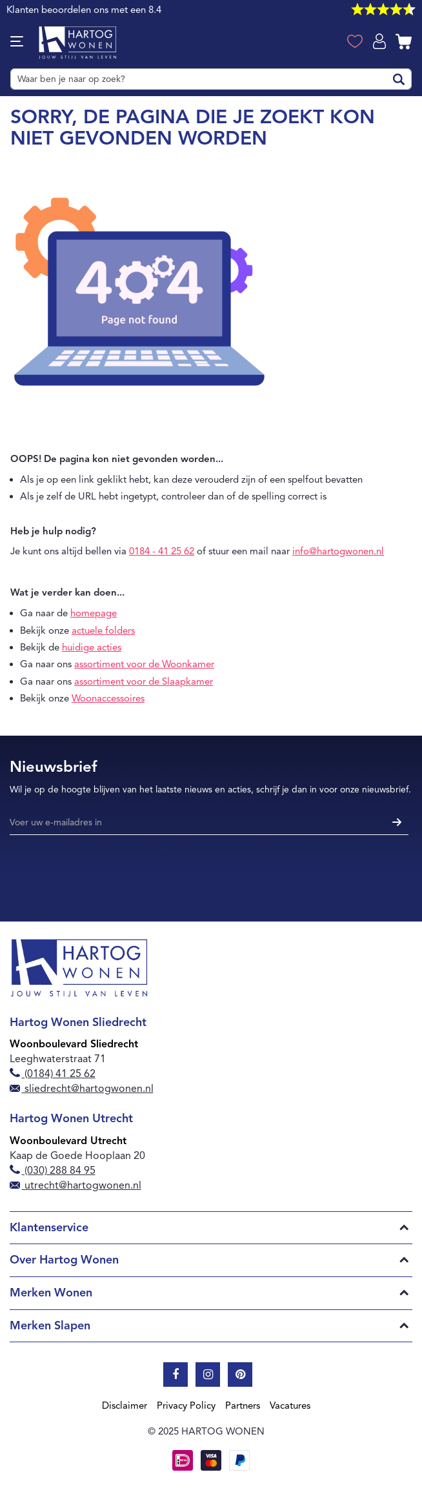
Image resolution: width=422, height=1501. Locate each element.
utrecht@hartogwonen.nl (75, 1185)
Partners (242, 1405)
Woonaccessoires (108, 698)
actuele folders (103, 630)
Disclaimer (124, 1405)
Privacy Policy (186, 1405)
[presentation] (108, 874)
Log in (381, 40)
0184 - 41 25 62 (161, 551)
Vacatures (290, 1405)
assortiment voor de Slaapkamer (143, 681)
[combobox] (211, 79)
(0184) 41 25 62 (52, 1073)
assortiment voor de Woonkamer (144, 664)
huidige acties (91, 647)
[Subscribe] (395, 823)
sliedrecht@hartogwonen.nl (82, 1088)
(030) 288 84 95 (52, 1170)
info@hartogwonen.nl (338, 551)
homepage (93, 613)
